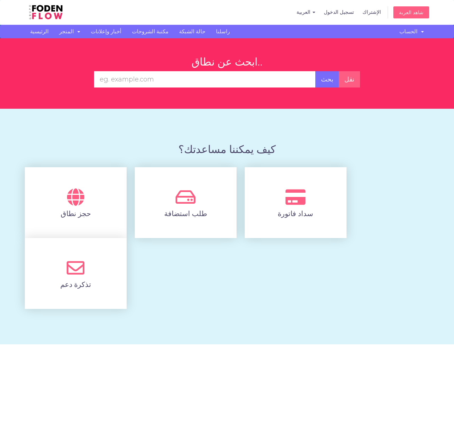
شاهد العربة (411, 12)
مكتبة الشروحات (150, 31)
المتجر (69, 31)
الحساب (411, 31)
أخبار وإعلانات (106, 31)
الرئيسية (39, 31)
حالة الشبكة (192, 31)
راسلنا (223, 31)
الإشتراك (371, 12)
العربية (306, 12)
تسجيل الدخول (339, 12)
